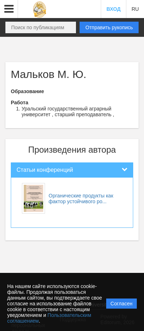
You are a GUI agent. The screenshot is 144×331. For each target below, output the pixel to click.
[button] (9, 9)
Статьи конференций (45, 170)
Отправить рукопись (109, 27)
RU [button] (135, 9)
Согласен (121, 303)
